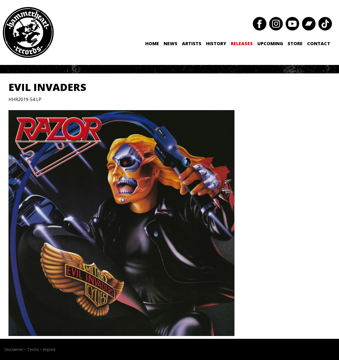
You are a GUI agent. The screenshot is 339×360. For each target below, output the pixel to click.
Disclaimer (13, 349)
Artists (191, 43)
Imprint (49, 349)
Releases (242, 43)
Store (295, 43)
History (216, 43)
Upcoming (270, 43)
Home (152, 43)
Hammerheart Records (28, 32)
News (170, 43)
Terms (33, 349)
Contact (318, 43)
